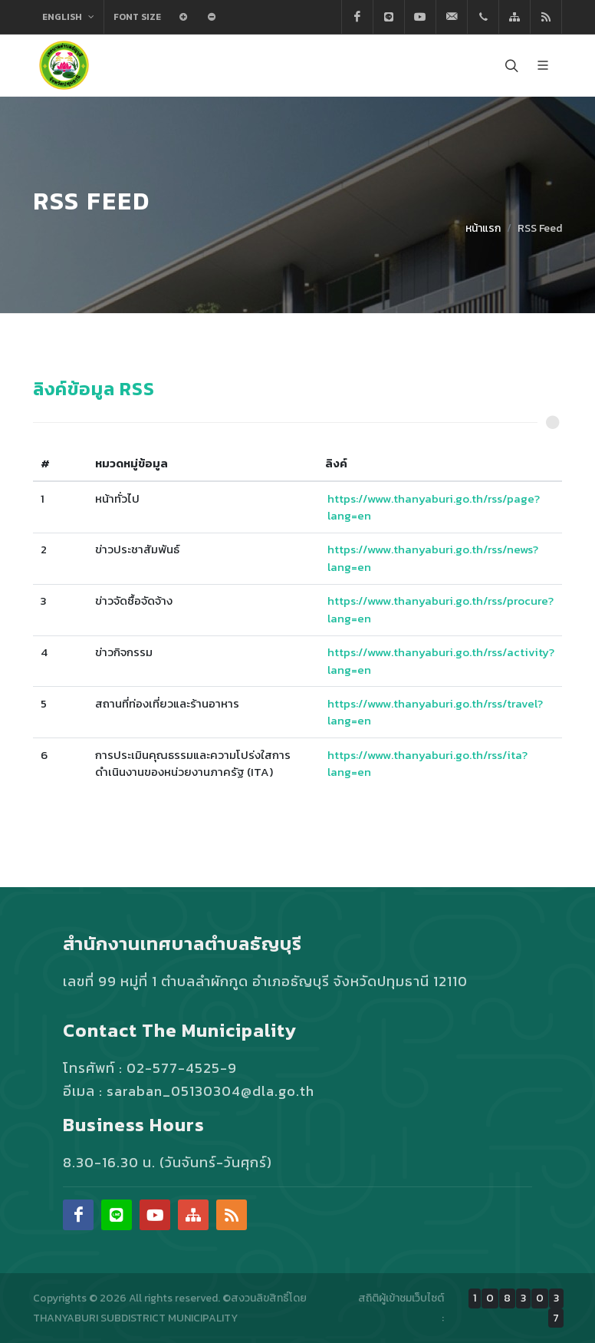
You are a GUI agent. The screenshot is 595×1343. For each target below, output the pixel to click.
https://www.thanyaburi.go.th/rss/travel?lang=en (435, 712)
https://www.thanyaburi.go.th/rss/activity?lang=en (440, 660)
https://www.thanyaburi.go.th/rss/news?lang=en (432, 558)
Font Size (137, 17)
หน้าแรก (483, 228)
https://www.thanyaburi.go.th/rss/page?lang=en (433, 507)
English (68, 17)
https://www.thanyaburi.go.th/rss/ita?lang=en (427, 763)
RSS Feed (540, 228)
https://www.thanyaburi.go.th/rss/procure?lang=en (440, 609)
